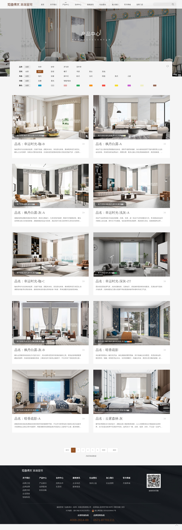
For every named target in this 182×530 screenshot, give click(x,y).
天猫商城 (126, 489)
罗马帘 (66, 67)
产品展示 (43, 489)
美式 (116, 76)
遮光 (52, 81)
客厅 (39, 71)
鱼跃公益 (93, 489)
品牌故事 (26, 493)
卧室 (52, 71)
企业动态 (76, 489)
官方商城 (127, 4)
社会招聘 (110, 489)
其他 (103, 71)
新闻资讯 (90, 4)
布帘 (39, 67)
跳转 (114, 456)
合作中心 (78, 4)
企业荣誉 (26, 500)
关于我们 (53, 4)
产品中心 (66, 4)
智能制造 (26, 503)
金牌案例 (43, 493)
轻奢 (52, 76)
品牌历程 (26, 496)
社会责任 (102, 4)
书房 (78, 71)
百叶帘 (78, 67)
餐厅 (65, 71)
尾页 (103, 456)
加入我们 (115, 4)
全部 (27, 67)
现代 (39, 76)
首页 (42, 4)
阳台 (91, 71)
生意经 (59, 493)
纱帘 (52, 67)
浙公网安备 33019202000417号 (104, 516)
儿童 (129, 76)
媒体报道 (76, 493)
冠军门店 (139, 4)
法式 (91, 76)
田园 (103, 76)
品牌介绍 (26, 489)
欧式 (78, 76)
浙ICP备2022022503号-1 (81, 516)
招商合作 (59, 489)
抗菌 (39, 81)
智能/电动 (67, 81)
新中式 (66, 76)
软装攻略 (43, 496)
